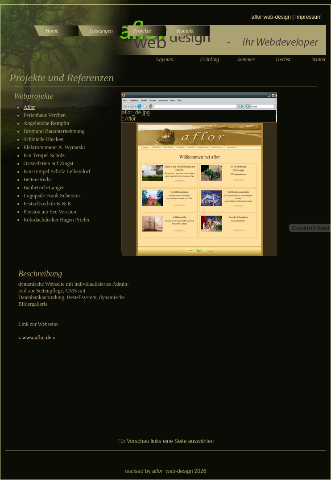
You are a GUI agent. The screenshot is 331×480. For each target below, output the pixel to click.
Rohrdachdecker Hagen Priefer (57, 220)
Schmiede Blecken (44, 139)
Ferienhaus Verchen (45, 115)
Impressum (308, 17)
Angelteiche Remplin (46, 123)
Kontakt (185, 31)
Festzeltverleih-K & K (47, 203)
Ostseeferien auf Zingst (49, 163)
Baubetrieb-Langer (44, 187)
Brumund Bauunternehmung (54, 131)
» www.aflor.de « (36, 337)
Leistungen (101, 31)
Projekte (142, 31)
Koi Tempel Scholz (44, 155)
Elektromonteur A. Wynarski (54, 147)
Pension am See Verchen (50, 212)
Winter (319, 59)
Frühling (209, 59)
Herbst (283, 59)
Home (52, 31)
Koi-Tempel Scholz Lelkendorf (57, 171)
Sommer (246, 59)
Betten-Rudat (38, 179)
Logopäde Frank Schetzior (52, 195)
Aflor (29, 107)
